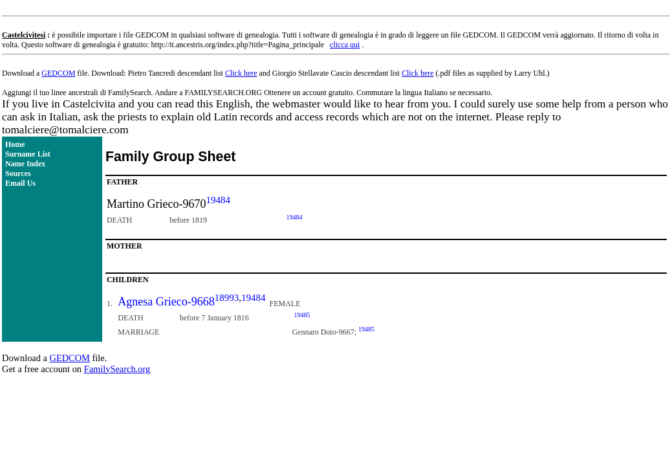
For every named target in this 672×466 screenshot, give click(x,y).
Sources (18, 173)
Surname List (27, 154)
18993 (227, 298)
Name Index (25, 163)
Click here (241, 73)
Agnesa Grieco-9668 (166, 301)
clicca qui (345, 44)
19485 (302, 314)
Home (15, 144)
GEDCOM (58, 73)
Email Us (20, 183)
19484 (218, 200)
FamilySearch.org (117, 369)
